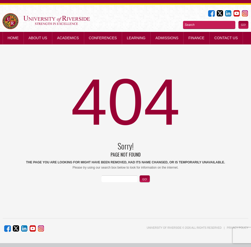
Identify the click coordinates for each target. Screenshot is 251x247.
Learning (136, 38)
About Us (37, 38)
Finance (196, 38)
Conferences (103, 38)
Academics (68, 38)
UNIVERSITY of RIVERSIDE (164, 227)
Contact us (226, 38)
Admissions (166, 38)
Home (13, 38)
